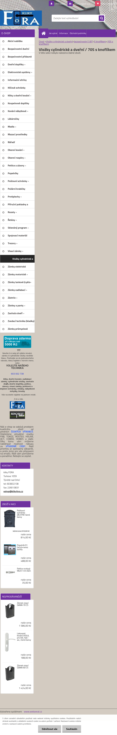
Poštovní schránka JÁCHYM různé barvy (23, 513)
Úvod (41, 41)
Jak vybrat (53, 33)
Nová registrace (82, 3)
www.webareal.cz (33, 711)
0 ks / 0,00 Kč (108, 3)
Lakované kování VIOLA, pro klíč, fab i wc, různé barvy (24, 636)
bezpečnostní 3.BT (83, 41)
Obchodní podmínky (78, 33)
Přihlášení (60, 3)
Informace (63, 33)
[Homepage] (44, 33)
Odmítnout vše (49, 729)
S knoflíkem (100, 41)
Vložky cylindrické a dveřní (59, 41)
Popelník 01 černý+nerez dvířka (22, 547)
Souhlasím (71, 729)
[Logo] (21, 18)
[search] (101, 18)
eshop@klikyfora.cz (13, 491)
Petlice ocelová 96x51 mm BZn (24, 570)
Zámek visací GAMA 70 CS (22, 604)
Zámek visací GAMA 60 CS (22, 666)
